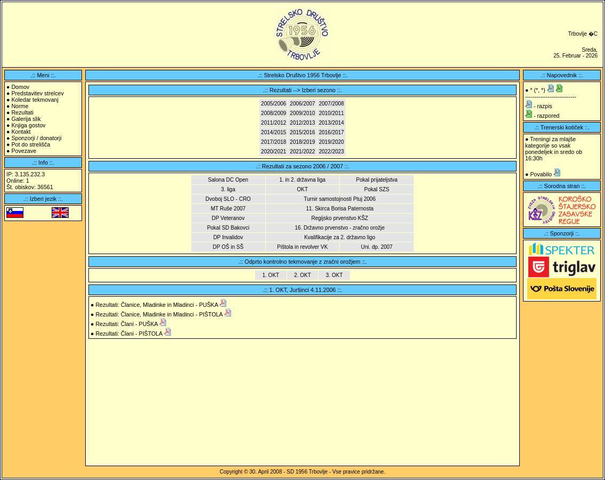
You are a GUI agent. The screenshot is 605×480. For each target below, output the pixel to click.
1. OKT (270, 275)
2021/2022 (302, 151)
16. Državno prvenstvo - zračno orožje (340, 228)
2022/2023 (331, 151)
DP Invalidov (228, 237)
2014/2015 (273, 132)
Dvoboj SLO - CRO (228, 199)
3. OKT (334, 275)
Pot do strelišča (30, 144)
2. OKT (302, 275)
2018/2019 (302, 142)
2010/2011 (331, 113)
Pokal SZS (376, 189)
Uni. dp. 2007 (377, 247)
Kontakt (20, 131)
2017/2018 (273, 142)
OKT (302, 189)
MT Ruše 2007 (228, 208)
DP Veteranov (228, 218)
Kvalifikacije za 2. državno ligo (339, 237)
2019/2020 (331, 142)
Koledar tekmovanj (34, 99)
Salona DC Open (228, 180)
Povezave (23, 151)
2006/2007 (302, 104)
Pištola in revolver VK (302, 247)
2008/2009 (273, 113)
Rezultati (22, 112)
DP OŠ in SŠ (228, 247)
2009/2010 (302, 113)
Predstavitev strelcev (37, 93)
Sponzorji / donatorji (36, 138)
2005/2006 (273, 104)
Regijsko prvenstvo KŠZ (340, 218)
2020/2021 (273, 151)
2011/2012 (273, 123)
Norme (19, 106)
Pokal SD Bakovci (228, 228)
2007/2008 (331, 104)
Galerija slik (25, 119)
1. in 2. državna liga (302, 180)
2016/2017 (331, 132)
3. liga (228, 189)
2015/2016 (302, 132)
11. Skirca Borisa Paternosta (340, 208)
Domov (20, 87)
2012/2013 (302, 123)
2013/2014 (331, 123)
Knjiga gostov (28, 125)
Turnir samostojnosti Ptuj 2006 (340, 199)
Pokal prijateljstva (377, 180)
